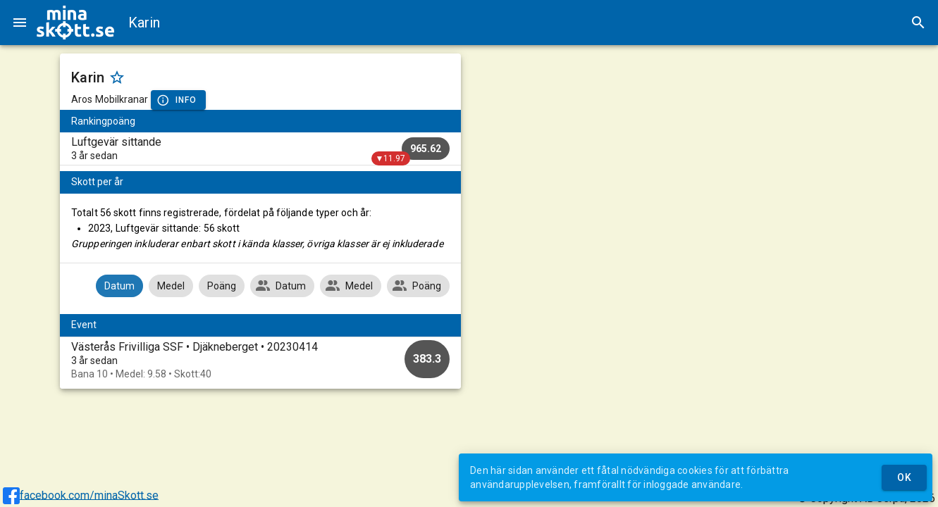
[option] (260, 360)
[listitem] (260, 148)
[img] (75, 22)
